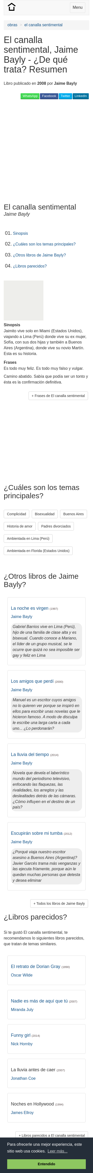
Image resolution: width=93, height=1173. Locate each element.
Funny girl (25, 1035)
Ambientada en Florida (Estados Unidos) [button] (38, 551)
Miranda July (22, 1010)
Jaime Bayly (21, 616)
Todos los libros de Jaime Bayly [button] (60, 904)
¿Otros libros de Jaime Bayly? (39, 255)
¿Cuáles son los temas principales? (44, 244)
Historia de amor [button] (19, 526)
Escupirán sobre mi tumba (41, 833)
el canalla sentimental (43, 25)
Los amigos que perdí (37, 681)
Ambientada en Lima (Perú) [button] (28, 538)
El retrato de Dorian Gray (40, 966)
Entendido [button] (46, 1164)
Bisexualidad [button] (45, 514)
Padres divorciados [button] (56, 526)
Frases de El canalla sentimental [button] (60, 396)
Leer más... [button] (57, 1151)
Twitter (65, 96)
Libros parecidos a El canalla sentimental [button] (53, 1136)
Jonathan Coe (23, 1078)
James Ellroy (22, 1112)
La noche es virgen (34, 608)
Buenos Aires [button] (73, 514)
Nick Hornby (21, 1044)
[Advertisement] (46, 151)
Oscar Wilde (21, 975)
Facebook (49, 96)
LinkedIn (81, 96)
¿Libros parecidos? (30, 266)
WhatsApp (30, 96)
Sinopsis (20, 233)
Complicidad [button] (16, 514)
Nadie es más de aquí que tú (44, 1001)
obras (12, 25)
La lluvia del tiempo (35, 754)
